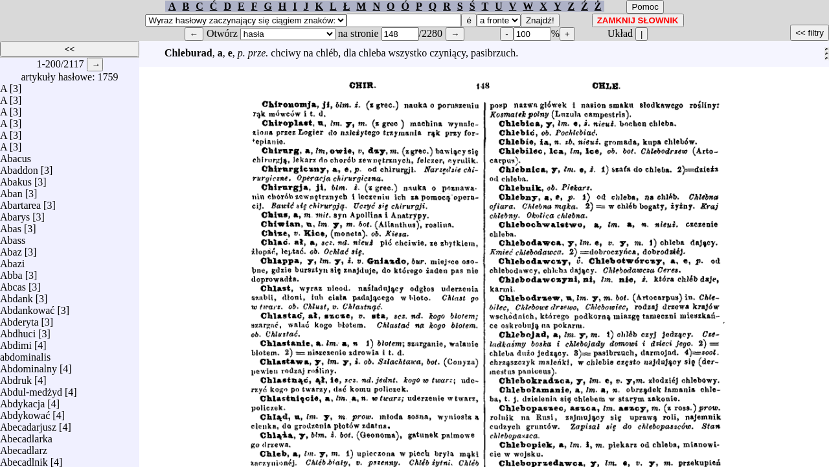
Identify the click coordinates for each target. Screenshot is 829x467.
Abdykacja (22, 400)
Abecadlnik (24, 458)
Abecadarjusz (28, 423)
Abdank (16, 295)
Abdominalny (28, 365)
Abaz (11, 248)
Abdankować (27, 307)
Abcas (13, 283)
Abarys (15, 213)
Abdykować (25, 412)
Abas (10, 225)
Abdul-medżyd (31, 388)
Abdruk (16, 377)
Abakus (16, 178)
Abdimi (16, 342)
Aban (11, 190)
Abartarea (20, 202)
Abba (11, 272)
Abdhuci (18, 330)
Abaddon (19, 167)
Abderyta (19, 318)
